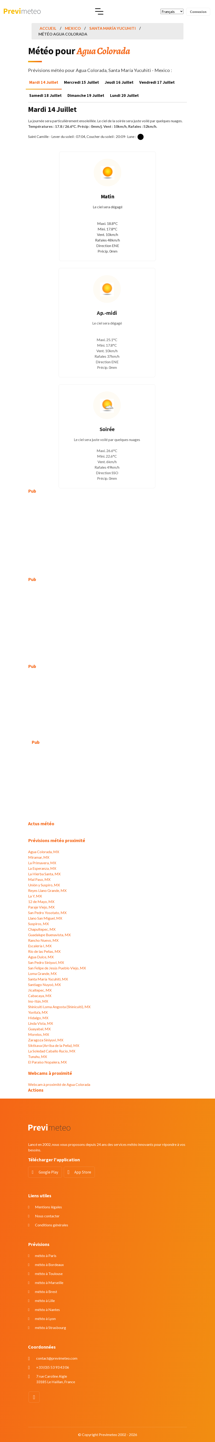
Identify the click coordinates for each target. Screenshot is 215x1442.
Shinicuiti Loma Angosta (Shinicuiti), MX (59, 1006)
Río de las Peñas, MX (44, 951)
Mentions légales (48, 1207)
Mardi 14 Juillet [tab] (43, 82)
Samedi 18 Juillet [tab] (45, 95)
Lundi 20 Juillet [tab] (124, 95)
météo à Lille (45, 1300)
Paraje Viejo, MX (41, 907)
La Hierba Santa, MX (44, 874)
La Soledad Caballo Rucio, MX (51, 1051)
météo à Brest (46, 1291)
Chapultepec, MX (41, 929)
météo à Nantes (47, 1309)
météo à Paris (45, 1255)
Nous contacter (47, 1216)
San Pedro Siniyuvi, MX (46, 962)
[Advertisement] (107, 532)
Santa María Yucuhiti (112, 28)
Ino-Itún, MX (38, 1001)
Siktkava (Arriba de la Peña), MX (53, 1045)
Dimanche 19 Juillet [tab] (85, 95)
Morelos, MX (38, 1034)
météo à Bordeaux (49, 1264)
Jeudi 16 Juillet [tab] (119, 82)
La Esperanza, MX (42, 868)
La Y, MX (35, 896)
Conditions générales (51, 1225)
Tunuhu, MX (37, 1056)
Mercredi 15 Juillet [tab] (81, 82)
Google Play (48, 1172)
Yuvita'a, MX (38, 1012)
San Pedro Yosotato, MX (47, 912)
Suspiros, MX (38, 923)
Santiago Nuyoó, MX (44, 984)
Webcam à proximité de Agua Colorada (59, 1084)
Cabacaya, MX (39, 995)
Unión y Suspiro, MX (44, 885)
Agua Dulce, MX (41, 957)
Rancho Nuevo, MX (43, 940)
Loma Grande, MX (42, 973)
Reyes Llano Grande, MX (47, 890)
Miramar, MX (38, 857)
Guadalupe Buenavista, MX (49, 935)
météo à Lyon (45, 1318)
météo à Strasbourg (50, 1327)
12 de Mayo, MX (41, 901)
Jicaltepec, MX (40, 990)
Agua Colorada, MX (43, 851)
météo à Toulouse (49, 1273)
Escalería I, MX (40, 946)
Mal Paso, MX (39, 879)
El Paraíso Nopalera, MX (47, 1062)
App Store (82, 1172)
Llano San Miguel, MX (45, 918)
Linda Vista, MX (40, 1023)
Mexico (73, 28)
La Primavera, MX (42, 863)
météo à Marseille (49, 1282)
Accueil (48, 28)
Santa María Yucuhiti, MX (48, 979)
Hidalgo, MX (38, 1018)
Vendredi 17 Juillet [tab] (157, 82)
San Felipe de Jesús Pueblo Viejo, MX (57, 968)
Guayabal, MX (39, 1029)
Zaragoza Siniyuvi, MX (45, 1040)
